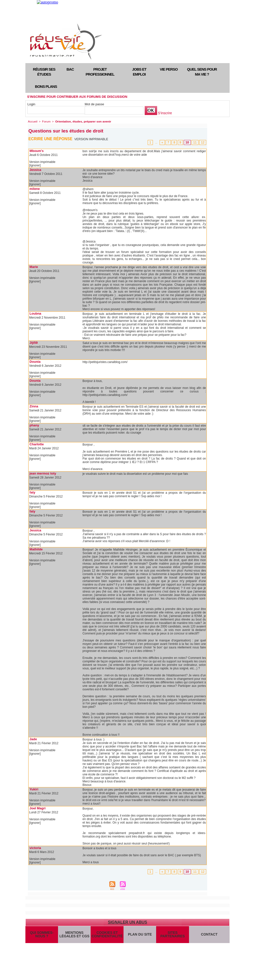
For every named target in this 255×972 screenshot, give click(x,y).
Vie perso (169, 69)
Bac (70, 69)
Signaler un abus (127, 922)
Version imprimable (91, 138)
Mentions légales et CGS (74, 936)
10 (188, 141)
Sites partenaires (172, 936)
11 (195, 141)
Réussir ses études (44, 71)
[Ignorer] (34, 165)
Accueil (32, 121)
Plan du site (139, 936)
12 (202, 141)
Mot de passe (94, 104)
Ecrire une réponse (50, 138)
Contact (209, 936)
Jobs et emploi (139, 71)
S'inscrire (164, 113)
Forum (45, 121)
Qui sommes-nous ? (41, 936)
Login (31, 104)
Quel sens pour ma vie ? (202, 71)
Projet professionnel (100, 71)
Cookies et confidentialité (107, 936)
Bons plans (46, 86)
